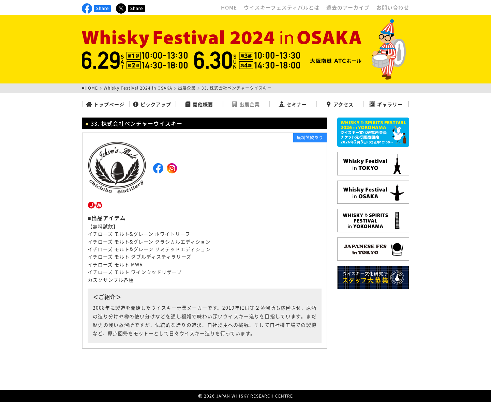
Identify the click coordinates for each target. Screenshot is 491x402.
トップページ (105, 104)
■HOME (90, 88)
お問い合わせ (392, 7)
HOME (229, 7)
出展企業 (187, 88)
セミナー (293, 104)
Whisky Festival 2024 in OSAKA (138, 88)
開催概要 (199, 104)
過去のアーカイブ (348, 7)
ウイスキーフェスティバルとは (281, 7)
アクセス (340, 104)
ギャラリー (386, 104)
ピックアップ (152, 104)
